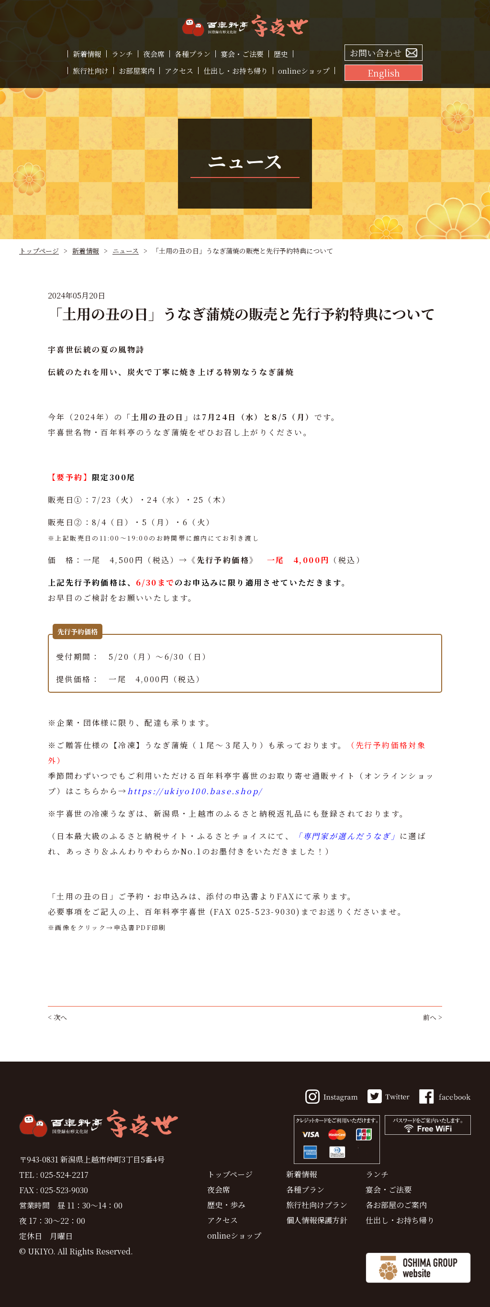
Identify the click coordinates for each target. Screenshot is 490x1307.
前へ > (432, 1017)
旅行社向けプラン (316, 1204)
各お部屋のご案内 (396, 1204)
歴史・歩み (226, 1204)
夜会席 (154, 53)
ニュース (125, 250)
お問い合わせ (375, 52)
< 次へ (57, 1017)
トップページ (39, 250)
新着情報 (87, 53)
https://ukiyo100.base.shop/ (195, 791)
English (384, 72)
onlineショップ (304, 70)
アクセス (179, 70)
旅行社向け (91, 70)
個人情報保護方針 (316, 1220)
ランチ (122, 53)
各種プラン (193, 53)
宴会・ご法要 (242, 53)
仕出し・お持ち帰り (235, 70)
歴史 (281, 53)
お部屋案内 (137, 70)
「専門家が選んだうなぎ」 (347, 836)
